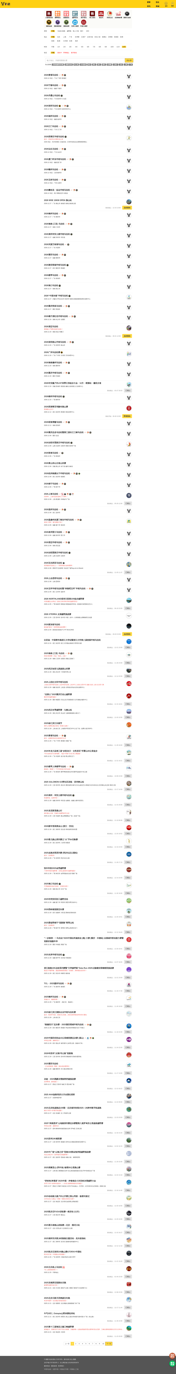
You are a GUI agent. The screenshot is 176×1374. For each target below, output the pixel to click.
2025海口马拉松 (51, 884)
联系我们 (61, 1366)
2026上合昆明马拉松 (53, 578)
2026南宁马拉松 (51, 484)
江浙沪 (83, 37)
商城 (157, 6)
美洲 (52, 41)
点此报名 (127, 208)
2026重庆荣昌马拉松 (53, 306)
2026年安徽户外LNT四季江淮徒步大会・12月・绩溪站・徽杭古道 (72, 383)
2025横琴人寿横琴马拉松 (55, 766)
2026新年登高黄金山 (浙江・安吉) (59, 826)
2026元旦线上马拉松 (53, 1267)
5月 (82, 47)
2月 (64, 47)
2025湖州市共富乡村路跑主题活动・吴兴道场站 (65, 1238)
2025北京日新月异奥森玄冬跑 (57, 1298)
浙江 (99, 64)
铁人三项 (76, 31)
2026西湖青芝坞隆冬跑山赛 (56, 407)
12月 (124, 47)
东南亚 (116, 37)
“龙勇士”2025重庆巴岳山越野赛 (58, 694)
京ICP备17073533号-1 (51, 1362)
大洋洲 (65, 41)
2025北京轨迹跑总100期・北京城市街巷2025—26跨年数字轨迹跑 (72, 1108)
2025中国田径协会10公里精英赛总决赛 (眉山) (64, 1038)
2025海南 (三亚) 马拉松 (54, 653)
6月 (88, 47)
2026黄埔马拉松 (51, 75)
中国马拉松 (47, 1369)
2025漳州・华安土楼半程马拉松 (58, 795)
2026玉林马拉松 (51, 180)
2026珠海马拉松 (51, 453)
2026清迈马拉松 (51, 326)
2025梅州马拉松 (51, 997)
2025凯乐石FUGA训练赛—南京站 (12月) (61, 1212)
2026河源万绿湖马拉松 (54, 244)
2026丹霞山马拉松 (52, 95)
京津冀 (77, 37)
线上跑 (76, 64)
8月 (100, 47)
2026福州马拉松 (51, 116)
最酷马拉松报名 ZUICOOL (54, 1359)
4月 (76, 47)
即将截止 (66, 53)
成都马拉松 (68, 64)
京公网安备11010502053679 (69, 1362)
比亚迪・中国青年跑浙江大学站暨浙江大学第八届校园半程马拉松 (72, 640)
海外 (76, 41)
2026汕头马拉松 (51, 149)
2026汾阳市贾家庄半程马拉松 (57, 443)
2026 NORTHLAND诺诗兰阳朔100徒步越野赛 (64, 599)
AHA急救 (83, 64)
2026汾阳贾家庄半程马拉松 (56, 553)
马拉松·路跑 (61, 31)
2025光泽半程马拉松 (53, 955)
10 (103, 1344)
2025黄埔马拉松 (51, 736)
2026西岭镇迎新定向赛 (54, 909)
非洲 (70, 41)
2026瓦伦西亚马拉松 (53, 563)
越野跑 (69, 31)
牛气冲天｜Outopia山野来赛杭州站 (59, 1313)
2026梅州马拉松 (51, 214)
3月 (70, 47)
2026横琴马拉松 (51, 275)
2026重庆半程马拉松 (53, 373)
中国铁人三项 (74, 1369)
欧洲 (58, 41)
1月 (58, 47)
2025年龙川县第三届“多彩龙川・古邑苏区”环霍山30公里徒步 (70, 751)
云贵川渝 (90, 37)
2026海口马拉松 (51, 285)
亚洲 (121, 37)
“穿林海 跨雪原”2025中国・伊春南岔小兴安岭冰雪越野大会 (70, 1181)
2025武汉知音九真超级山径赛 (57, 669)
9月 (106, 47)
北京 (58, 37)
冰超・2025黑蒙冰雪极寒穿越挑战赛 (60, 1079)
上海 (64, 37)
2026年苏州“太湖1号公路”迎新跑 (58, 1053)
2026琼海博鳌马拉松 (53, 422)
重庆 (103, 64)
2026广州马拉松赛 (52, 352)
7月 (94, 47)
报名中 (59, 53)
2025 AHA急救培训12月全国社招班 (59, 1095)
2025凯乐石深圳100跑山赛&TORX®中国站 (62, 1252)
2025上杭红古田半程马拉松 (56, 682)
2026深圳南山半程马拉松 (55, 342)
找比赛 (129, 60)
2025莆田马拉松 (51, 1064)
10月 (112, 47)
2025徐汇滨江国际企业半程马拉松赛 (60, 1012)
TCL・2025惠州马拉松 (54, 983)
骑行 (81, 31)
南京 (89, 64)
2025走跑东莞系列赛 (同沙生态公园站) (61, 853)
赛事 (148, 2)
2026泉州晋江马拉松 (53, 532)
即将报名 (127, 416)
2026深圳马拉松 (51, 106)
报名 (157, 2)
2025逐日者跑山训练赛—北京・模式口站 (62, 1225)
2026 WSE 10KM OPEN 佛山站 (58, 200)
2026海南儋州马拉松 (53, 363)
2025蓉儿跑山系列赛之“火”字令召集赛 (61, 839)
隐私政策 (54, 1366)
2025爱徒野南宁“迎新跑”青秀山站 (59, 923)
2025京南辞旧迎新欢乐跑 (55, 1283)
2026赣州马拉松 (51, 169)
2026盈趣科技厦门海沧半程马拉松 (59, 520)
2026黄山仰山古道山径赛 (55, 463)
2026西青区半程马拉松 (54, 137)
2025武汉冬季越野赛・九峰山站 (58, 710)
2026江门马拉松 (51, 126)
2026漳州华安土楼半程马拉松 (57, 234)
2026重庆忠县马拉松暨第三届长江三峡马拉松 (64, 432)
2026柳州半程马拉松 (53, 396)
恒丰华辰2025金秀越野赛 (55, 868)
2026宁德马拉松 (51, 85)
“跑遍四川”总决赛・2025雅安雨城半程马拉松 (64, 1024)
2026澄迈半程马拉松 (53, 542)
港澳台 (104, 37)
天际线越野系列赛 (57, 64)
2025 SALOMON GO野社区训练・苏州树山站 (64, 782)
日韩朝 (110, 37)
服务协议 (47, 1366)
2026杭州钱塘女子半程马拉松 (57, 473)
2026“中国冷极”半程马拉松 (56, 296)
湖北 (94, 64)
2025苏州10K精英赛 (53, 1139)
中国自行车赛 (64, 1369)
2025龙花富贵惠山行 (53, 811)
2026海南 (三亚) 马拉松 (54, 224)
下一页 (109, 1344)
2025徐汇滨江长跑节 (53, 723)
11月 (118, 47)
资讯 (148, 6)
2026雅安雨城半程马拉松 (55, 265)
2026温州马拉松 (51, 509)
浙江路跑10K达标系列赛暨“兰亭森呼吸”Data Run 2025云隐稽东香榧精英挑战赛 (79, 968)
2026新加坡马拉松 (52, 624)
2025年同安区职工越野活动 (56, 899)
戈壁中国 (55, 1369)
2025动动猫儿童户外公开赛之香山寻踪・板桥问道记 (66, 1196)
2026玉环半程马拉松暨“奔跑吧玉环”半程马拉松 (65, 589)
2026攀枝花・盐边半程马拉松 (57, 190)
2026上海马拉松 (51, 494)
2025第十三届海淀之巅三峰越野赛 (59, 1327)
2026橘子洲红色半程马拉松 (56, 316)
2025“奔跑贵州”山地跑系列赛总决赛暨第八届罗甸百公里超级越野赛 (73, 1123)
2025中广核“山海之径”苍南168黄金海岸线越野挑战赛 (67, 1152)
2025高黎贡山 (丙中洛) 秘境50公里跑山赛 (62, 1167)
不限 (52, 31)
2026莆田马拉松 (51, 255)
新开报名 (74, 53)
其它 (87, 31)
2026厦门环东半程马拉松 (55, 159)
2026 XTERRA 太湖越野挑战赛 (57, 614)
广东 (70, 37)
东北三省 (97, 37)
